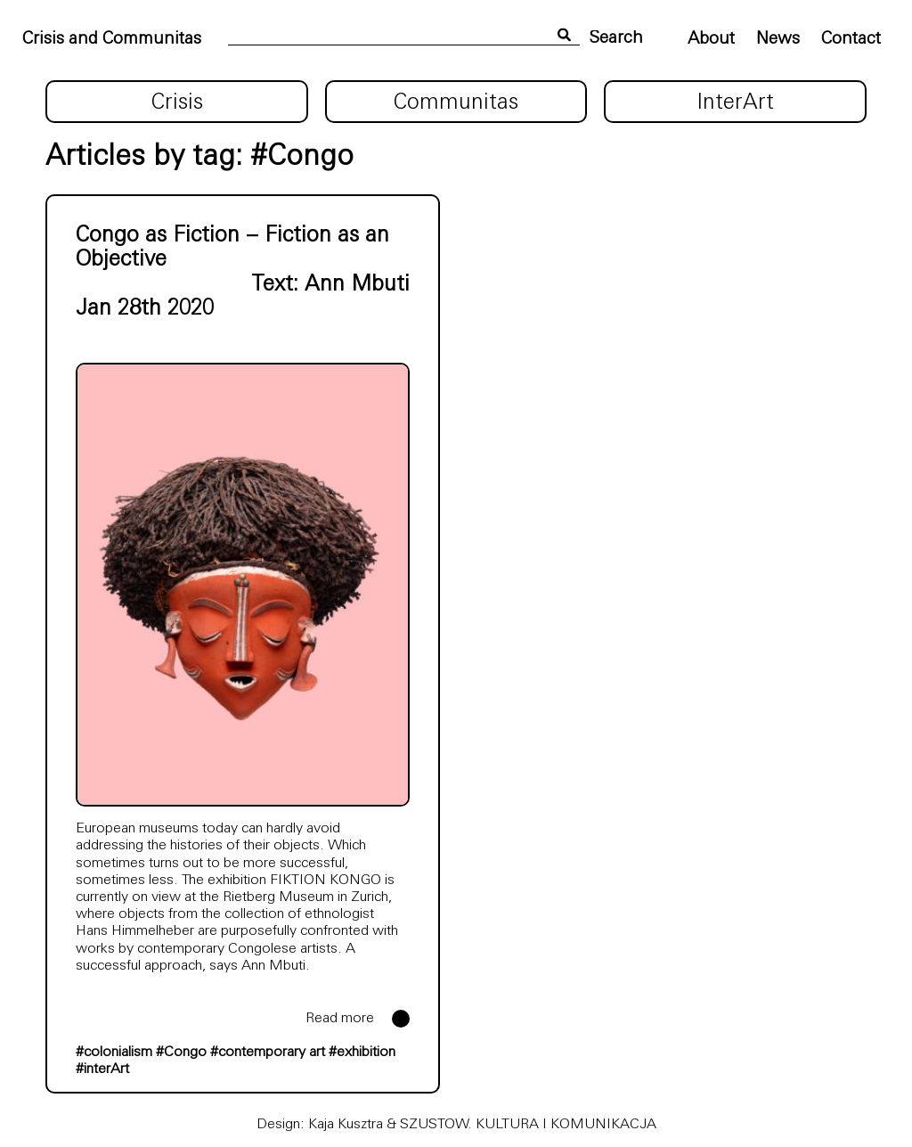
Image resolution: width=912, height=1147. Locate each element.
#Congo (181, 1052)
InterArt (735, 103)
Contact (851, 39)
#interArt (102, 1069)
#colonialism (114, 1052)
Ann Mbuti (357, 285)
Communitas (456, 103)
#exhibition (362, 1052)
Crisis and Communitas (111, 39)
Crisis (177, 103)
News (778, 39)
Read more (339, 1019)
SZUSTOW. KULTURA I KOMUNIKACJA (528, 1125)
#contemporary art (267, 1052)
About (711, 39)
